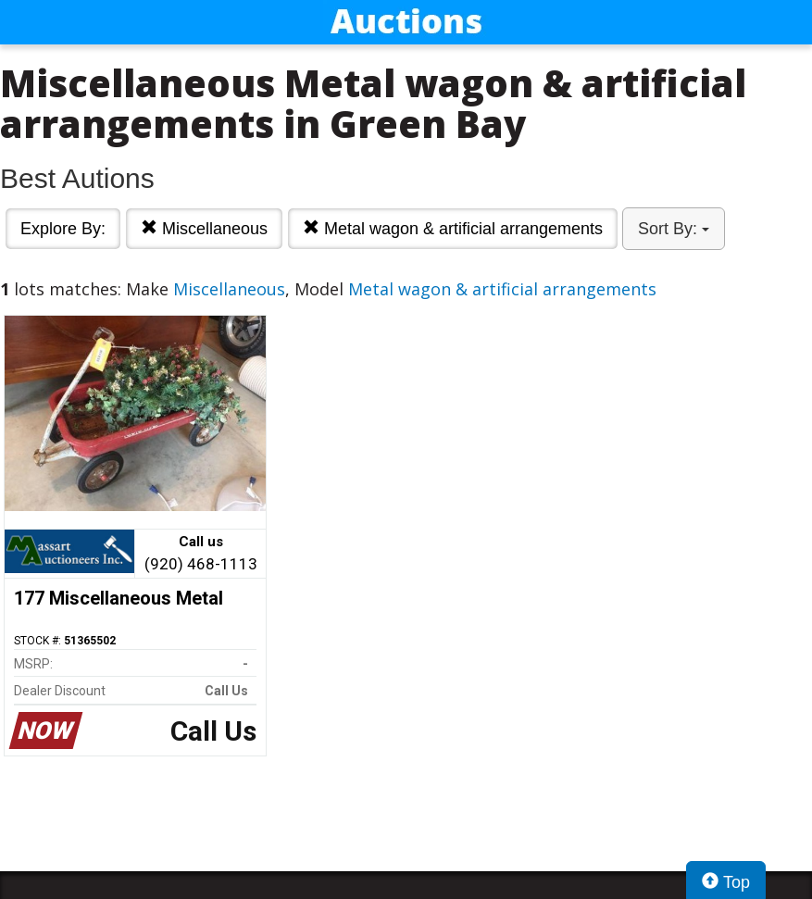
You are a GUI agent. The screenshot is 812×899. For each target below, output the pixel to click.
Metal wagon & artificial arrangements (453, 228)
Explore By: (63, 228)
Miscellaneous (204, 228)
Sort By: (673, 228)
